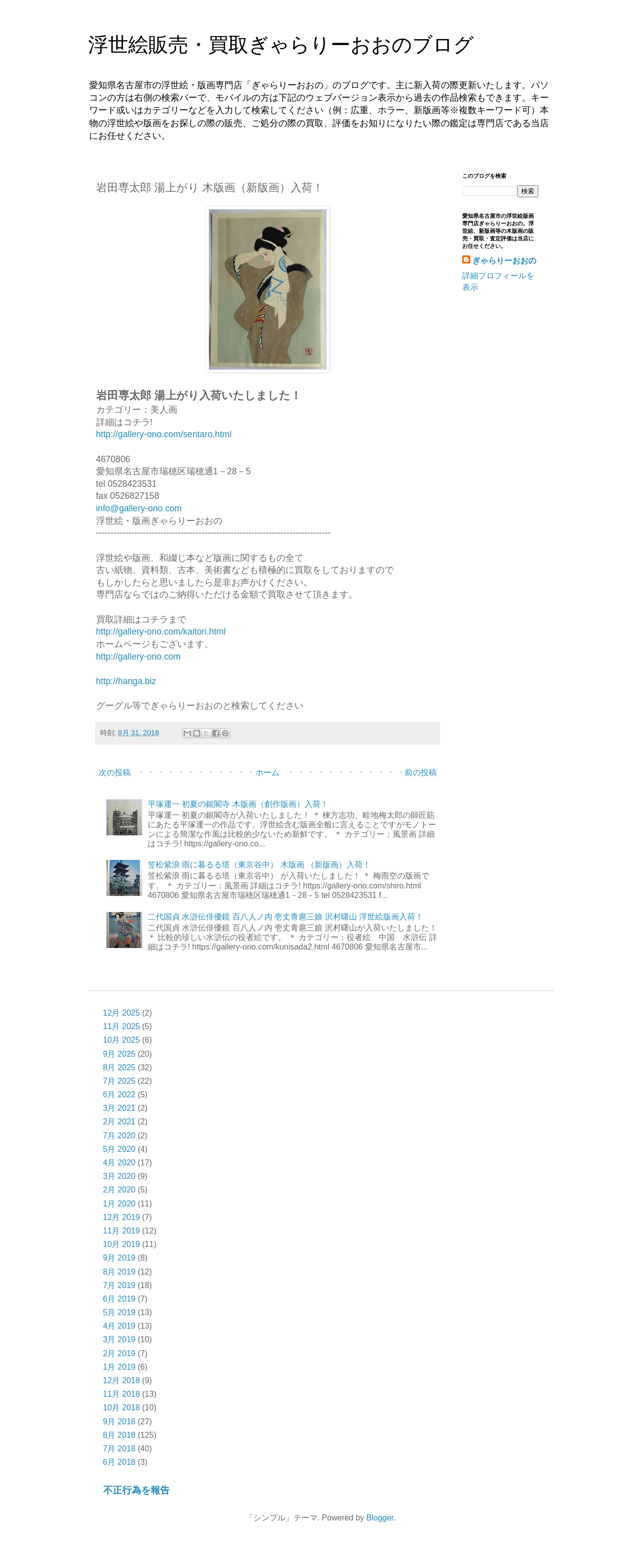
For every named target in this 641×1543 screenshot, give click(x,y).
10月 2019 (121, 1244)
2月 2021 (119, 1121)
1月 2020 (119, 1203)
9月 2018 (119, 1421)
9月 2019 (119, 1258)
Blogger (380, 1517)
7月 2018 (119, 1448)
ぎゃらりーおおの (504, 260)
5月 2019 (119, 1312)
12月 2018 (121, 1380)
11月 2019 (121, 1230)
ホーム (267, 772)
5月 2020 (119, 1149)
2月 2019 (119, 1353)
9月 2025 (119, 1054)
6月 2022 (119, 1094)
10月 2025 (121, 1040)
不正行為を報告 (136, 1490)
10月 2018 (121, 1407)
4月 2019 (119, 1326)
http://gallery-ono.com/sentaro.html (164, 434)
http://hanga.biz (126, 681)
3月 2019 (119, 1339)
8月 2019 (119, 1272)
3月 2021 (119, 1108)
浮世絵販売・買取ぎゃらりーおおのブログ (281, 45)
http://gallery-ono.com (138, 657)
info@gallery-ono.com (139, 508)
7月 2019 (119, 1285)
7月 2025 (119, 1081)
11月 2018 (121, 1394)
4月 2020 (119, 1162)
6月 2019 (119, 1299)
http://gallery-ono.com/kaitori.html (161, 632)
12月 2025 (121, 1013)
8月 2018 (119, 1435)
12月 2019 (121, 1217)
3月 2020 (119, 1176)
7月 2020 (119, 1135)
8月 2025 (119, 1067)
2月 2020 (119, 1189)
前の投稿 (421, 772)
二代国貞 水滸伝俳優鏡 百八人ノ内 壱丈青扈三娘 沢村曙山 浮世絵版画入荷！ (285, 916)
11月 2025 (121, 1026)
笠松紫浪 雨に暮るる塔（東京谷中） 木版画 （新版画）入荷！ (259, 864)
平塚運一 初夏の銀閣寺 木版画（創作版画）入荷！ (238, 804)
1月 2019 (119, 1367)
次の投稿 (115, 772)
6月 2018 (119, 1462)
